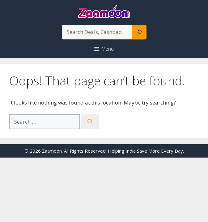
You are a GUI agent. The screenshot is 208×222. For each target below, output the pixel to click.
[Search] (139, 32)
